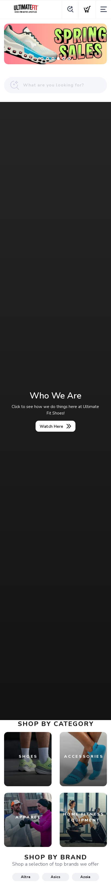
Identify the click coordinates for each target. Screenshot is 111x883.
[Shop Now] (55, 44)
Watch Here (51, 426)
